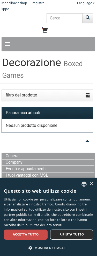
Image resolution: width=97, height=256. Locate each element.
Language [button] (86, 3)
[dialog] (48, 217)
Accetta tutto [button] (26, 234)
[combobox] (84, 184)
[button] (48, 247)
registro (38, 3)
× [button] (91, 184)
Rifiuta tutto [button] (71, 234)
